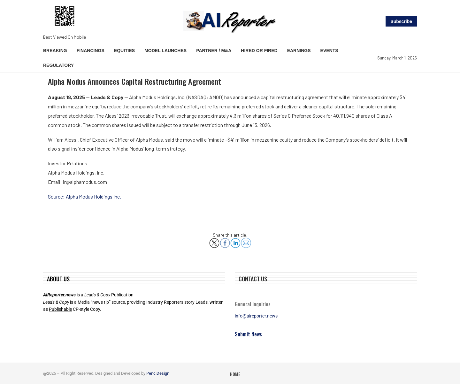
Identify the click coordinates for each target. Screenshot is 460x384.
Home (235, 374)
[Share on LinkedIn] (235, 240)
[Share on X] (214, 240)
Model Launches (165, 50)
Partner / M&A (213, 50)
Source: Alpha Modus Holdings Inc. (84, 196)
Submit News (248, 334)
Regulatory (58, 65)
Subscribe (401, 21)
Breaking (55, 50)
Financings (90, 50)
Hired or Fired (259, 50)
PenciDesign (157, 373)
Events (329, 50)
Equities (124, 50)
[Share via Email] (246, 240)
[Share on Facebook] (225, 240)
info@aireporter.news (256, 315)
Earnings (299, 50)
